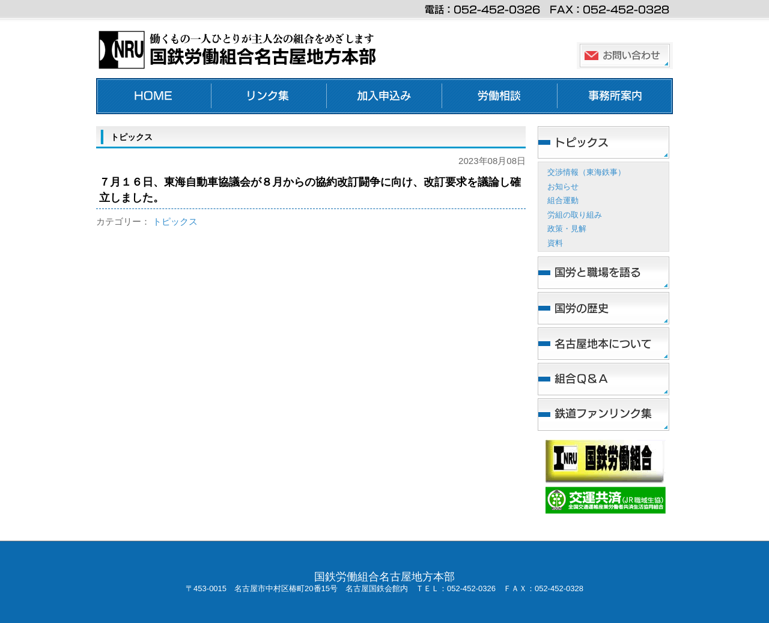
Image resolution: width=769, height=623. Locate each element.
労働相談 (500, 96)
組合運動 (563, 200)
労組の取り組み (574, 214)
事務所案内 (615, 96)
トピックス (175, 221)
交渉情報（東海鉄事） (586, 172)
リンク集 (269, 96)
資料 (555, 243)
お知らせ (563, 186)
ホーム (153, 96)
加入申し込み (384, 96)
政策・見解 (566, 228)
